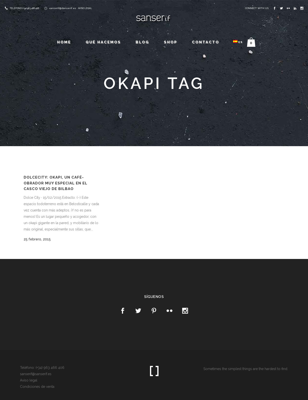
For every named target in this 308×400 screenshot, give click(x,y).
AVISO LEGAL (85, 8)
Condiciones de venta (37, 387)
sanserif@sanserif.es (62, 8)
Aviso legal (28, 380)
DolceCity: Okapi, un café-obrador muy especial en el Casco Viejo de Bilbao (55, 183)
